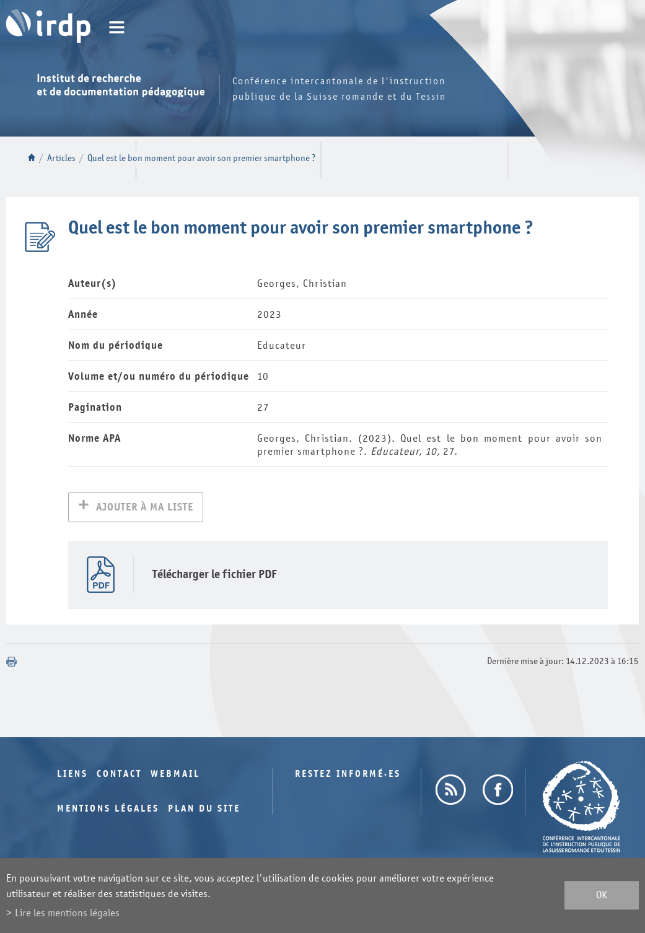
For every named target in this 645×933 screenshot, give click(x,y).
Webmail (175, 775)
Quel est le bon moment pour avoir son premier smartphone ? (201, 158)
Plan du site (204, 810)
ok (601, 895)
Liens (72, 775)
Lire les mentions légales (67, 913)
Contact (119, 775)
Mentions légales (108, 810)
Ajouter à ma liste (144, 508)
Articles (61, 158)
